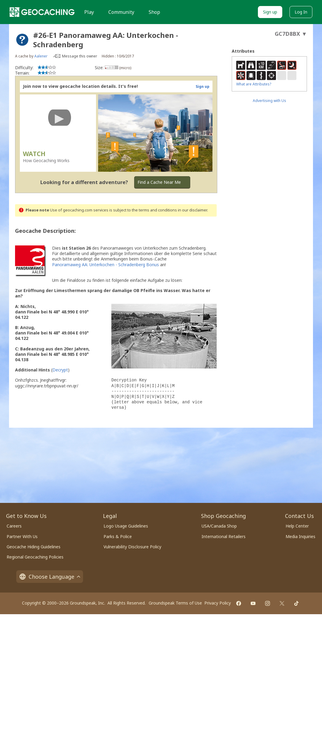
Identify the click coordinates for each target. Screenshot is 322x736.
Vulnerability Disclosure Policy (132, 547)
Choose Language (49, 576)
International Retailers (224, 536)
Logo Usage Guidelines (126, 526)
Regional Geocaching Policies (35, 557)
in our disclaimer (192, 210)
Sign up (270, 12)
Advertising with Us (269, 100)
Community (121, 12)
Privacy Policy (217, 603)
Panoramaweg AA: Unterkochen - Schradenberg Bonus (105, 264)
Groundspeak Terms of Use (175, 603)
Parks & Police (118, 536)
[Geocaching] (42, 12)
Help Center (297, 526)
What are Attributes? (253, 84)
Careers (14, 526)
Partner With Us (22, 536)
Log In (301, 12)
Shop (154, 12)
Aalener (41, 56)
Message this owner (79, 56)
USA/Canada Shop (219, 526)
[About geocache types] (22, 39)
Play (89, 12)
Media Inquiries (300, 536)
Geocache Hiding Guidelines (33, 547)
